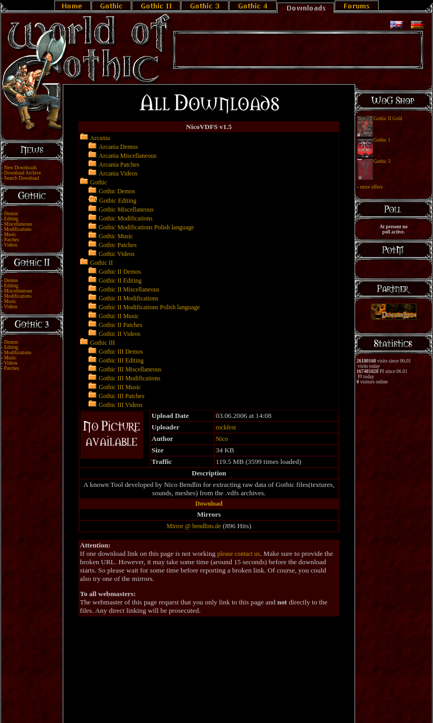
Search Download (21, 178)
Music (10, 234)
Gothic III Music (120, 387)
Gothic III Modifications (130, 378)
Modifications (17, 229)
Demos (11, 213)
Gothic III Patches (121, 396)
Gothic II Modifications (128, 298)
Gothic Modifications (126, 218)
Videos (11, 245)
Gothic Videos (117, 254)
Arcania (100, 138)
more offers (371, 187)
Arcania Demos (118, 146)
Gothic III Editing (121, 360)
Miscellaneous (18, 224)
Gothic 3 (381, 161)
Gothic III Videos (121, 405)
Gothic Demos (117, 191)
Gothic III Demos (121, 351)
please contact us (239, 553)
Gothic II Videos (120, 333)
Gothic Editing (117, 200)
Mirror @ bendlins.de (194, 526)
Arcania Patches (119, 164)
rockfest (226, 427)
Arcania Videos (118, 173)
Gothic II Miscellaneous (129, 289)
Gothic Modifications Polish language (146, 227)
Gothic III (102, 342)
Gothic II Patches (120, 325)
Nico (222, 438)
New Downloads (20, 167)
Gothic (98, 182)
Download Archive (22, 173)
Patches (11, 239)
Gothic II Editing (120, 280)
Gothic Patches (117, 245)
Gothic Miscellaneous (126, 209)
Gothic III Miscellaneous (130, 369)
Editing (11, 218)
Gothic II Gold (387, 118)
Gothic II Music (119, 316)
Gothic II (101, 262)
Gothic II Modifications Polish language (149, 307)
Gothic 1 (381, 140)
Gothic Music (116, 236)
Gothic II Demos (120, 271)
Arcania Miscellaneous (127, 155)
